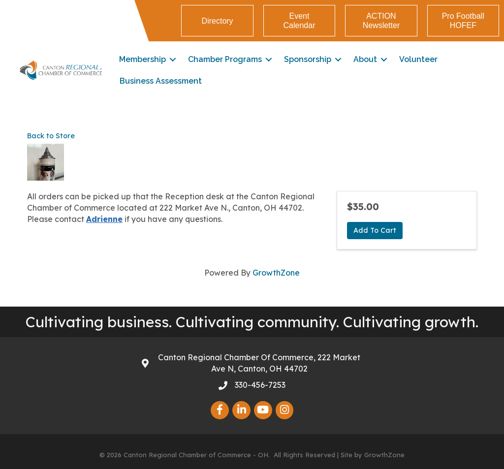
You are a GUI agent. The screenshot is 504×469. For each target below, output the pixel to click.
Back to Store (51, 135)
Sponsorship (307, 59)
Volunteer (418, 59)
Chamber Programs (225, 59)
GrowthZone (276, 273)
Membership (142, 59)
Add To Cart (374, 230)
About (365, 59)
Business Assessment (161, 81)
